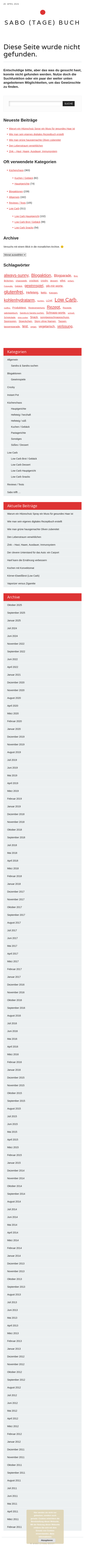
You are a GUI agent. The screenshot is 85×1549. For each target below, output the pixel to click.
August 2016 (14, 1015)
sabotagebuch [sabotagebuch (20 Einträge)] (10, 313)
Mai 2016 (12, 1038)
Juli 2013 (12, 1302)
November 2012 (16, 1364)
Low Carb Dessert (20, 464)
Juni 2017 (12, 938)
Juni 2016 (12, 1031)
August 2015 (14, 1108)
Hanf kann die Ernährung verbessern (27, 560)
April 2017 (12, 953)
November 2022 (16, 643)
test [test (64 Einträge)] (25, 326)
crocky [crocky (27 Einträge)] (44, 280)
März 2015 (13, 1147)
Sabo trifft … (14, 492)
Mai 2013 (12, 1317)
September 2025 (16, 612)
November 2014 (16, 1178)
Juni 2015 (12, 1124)
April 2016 (12, 1046)
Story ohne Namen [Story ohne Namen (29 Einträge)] (45, 321)
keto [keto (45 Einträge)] (44, 292)
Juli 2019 (12, 760)
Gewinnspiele (18, 379)
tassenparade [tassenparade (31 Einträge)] (12, 326)
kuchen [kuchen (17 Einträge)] (40, 301)
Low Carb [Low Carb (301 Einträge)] (65, 300)
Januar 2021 (14, 674)
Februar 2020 (14, 721)
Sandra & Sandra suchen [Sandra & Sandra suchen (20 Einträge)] (32, 313)
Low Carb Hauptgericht (27, 216)
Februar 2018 (14, 876)
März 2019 (13, 791)
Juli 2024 (12, 628)
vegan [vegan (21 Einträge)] (33, 327)
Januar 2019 (14, 806)
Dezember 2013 (16, 1263)
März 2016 (13, 1054)
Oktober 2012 (14, 1372)
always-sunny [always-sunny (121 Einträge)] (16, 275)
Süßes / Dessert (19, 445)
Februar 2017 (14, 969)
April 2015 (12, 1139)
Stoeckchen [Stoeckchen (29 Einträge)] (25, 321)
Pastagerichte (18, 432)
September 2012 (16, 1379)
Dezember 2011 (16, 1449)
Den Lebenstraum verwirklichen (26, 145)
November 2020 (16, 690)
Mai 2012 (12, 1410)
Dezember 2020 (16, 682)
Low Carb (14, 208)
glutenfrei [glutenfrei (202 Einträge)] (13, 292)
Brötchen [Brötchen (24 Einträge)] (8, 280)
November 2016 (16, 992)
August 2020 (14, 698)
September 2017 (16, 915)
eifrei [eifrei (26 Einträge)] (62, 280)
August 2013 (14, 1294)
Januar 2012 (14, 1441)
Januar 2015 (14, 1162)
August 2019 (14, 752)
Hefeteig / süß (18, 420)
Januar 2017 (14, 977)
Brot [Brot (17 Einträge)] (75, 276)
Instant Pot (13, 395)
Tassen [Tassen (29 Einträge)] (62, 321)
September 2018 (16, 837)
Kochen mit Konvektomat (20, 568)
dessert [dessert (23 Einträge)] (54, 280)
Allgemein (14, 197)
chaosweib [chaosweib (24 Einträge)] (21, 280)
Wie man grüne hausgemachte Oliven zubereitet (35, 140)
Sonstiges (16, 438)
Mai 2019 (12, 775)
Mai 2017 (12, 946)
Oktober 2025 (14, 605)
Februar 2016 (14, 1062)
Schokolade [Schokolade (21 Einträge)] (9, 317)
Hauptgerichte (22, 183)
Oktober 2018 (14, 829)
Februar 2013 (14, 1341)
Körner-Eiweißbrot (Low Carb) (23, 575)
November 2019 (16, 744)
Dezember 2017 (16, 891)
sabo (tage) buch (42, 22)
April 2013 (12, 1325)
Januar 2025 (14, 620)
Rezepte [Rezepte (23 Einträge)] (67, 307)
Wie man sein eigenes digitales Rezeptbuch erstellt (36, 134)
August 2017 (14, 922)
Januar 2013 (14, 1348)
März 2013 (13, 1333)
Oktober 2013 (14, 1279)
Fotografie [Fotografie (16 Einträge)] (8, 286)
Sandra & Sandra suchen (24, 365)
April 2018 (12, 860)
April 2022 (12, 667)
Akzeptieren (47, 1540)
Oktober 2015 (14, 1093)
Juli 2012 (12, 1395)
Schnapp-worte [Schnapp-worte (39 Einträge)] (55, 312)
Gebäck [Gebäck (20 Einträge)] (18, 286)
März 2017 (13, 961)
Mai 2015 (12, 1131)
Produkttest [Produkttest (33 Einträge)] (19, 307)
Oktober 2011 (14, 1465)
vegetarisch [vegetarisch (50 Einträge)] (47, 326)
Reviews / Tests (17, 202)
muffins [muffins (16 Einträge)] (7, 308)
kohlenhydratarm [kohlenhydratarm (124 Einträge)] (19, 300)
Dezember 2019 (16, 736)
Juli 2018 (12, 845)
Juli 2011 (12, 1488)
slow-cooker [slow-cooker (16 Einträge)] (23, 317)
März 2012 (13, 1426)
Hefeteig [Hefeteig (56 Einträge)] (32, 292)
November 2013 (16, 1271)
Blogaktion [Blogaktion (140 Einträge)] (41, 275)
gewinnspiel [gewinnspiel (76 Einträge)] (34, 286)
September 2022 (16, 651)
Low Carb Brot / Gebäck (27, 222)
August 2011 (14, 1480)
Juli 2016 (12, 1023)
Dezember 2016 (16, 984)
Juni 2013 (12, 1310)
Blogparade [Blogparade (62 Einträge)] (62, 275)
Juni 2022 (12, 659)
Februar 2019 (14, 798)
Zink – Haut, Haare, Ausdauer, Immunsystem (33, 151)
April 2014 (12, 1232)
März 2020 (13, 713)
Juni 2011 (12, 1496)
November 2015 (16, 1085)
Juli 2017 (12, 930)
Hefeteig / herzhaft (21, 414)
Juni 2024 (12, 636)
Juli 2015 (12, 1116)
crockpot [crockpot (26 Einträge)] (33, 280)
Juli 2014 (12, 1209)
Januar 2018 (14, 884)
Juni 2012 (12, 1403)
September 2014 (16, 1193)
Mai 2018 (12, 853)
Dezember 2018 (16, 814)
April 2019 (12, 783)
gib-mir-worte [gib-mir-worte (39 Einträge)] (54, 285)
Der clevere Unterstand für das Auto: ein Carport (33, 552)
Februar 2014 (14, 1248)
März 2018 (13, 868)
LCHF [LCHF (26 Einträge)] (49, 300)
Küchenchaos (16, 170)
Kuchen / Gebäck (24, 178)
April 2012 (12, 1418)
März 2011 (13, 1519)
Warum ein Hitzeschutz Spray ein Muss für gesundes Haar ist (42, 128)
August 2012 (14, 1387)
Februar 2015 (14, 1155)
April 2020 (12, 705)
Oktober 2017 (14, 907)
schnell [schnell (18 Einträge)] (71, 313)
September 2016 (16, 1007)
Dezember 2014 (16, 1170)
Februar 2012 (14, 1434)
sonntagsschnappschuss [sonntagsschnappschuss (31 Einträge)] (54, 317)
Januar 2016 (14, 1069)
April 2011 (12, 1511)
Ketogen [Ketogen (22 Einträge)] (53, 292)
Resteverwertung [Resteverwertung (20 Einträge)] (36, 308)
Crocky (11, 387)
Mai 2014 (12, 1224)
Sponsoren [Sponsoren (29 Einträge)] (10, 321)
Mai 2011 (12, 1503)
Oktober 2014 (14, 1186)
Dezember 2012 (16, 1356)
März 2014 (13, 1240)
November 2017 (16, 899)
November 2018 (16, 822)
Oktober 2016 (14, 1000)
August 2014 (14, 1201)
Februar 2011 (14, 1527)
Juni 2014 (12, 1217)
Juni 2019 (12, 767)
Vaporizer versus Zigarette (21, 583)
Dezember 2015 (16, 1077)
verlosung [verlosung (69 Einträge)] (64, 326)
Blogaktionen (16, 191)
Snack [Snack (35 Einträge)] (34, 317)
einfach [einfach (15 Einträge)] (71, 281)
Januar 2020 (14, 729)
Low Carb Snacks (24, 227)
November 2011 (16, 1457)
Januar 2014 (14, 1255)
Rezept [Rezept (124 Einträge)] (53, 307)
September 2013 (16, 1286)
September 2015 (16, 1100)
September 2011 (16, 1472)
